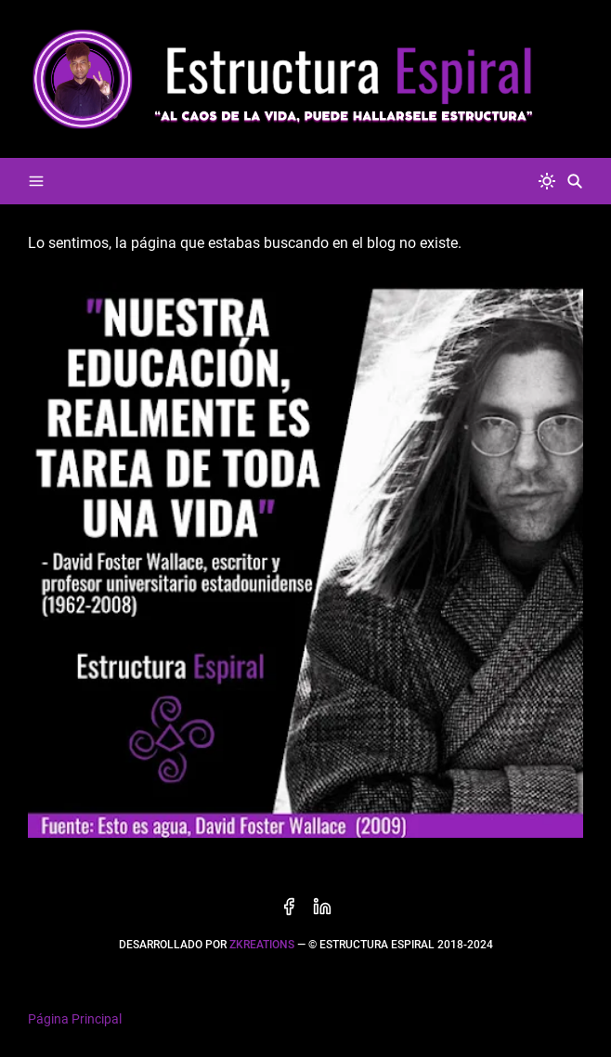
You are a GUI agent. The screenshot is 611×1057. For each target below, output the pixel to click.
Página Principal (75, 1018)
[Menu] (36, 181)
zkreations (261, 944)
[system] (547, 181)
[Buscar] (574, 181)
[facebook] (289, 907)
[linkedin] (322, 907)
